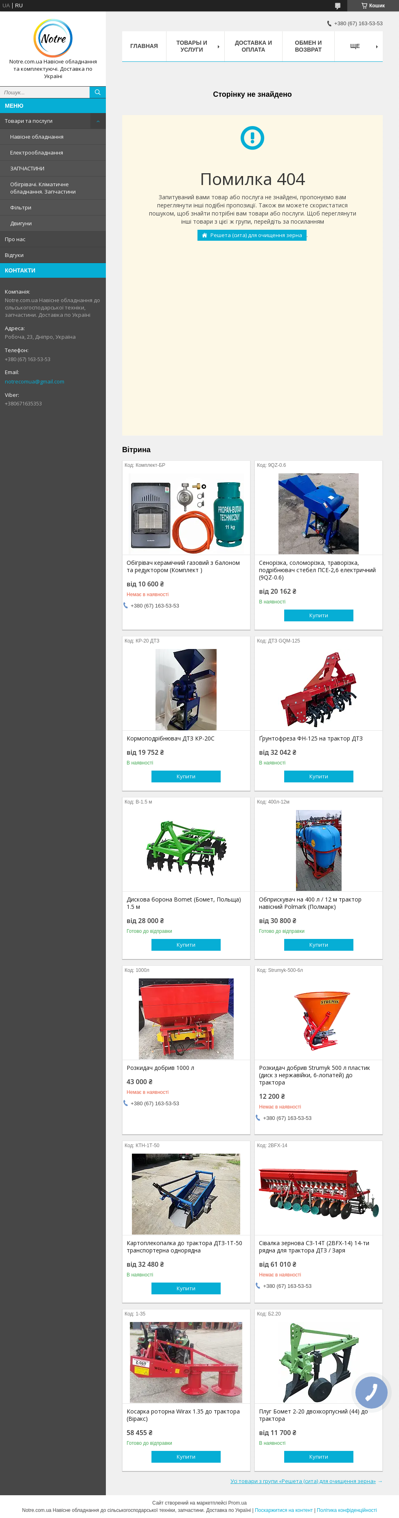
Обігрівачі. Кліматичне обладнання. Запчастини (43, 188)
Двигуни (21, 223)
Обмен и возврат (308, 46)
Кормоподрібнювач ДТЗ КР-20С (171, 738)
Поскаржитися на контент (284, 1510)
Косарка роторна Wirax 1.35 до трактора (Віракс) (183, 1415)
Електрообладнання (36, 152)
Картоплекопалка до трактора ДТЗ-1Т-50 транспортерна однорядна (184, 1246)
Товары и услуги (191, 46)
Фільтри (20, 207)
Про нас (15, 239)
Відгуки (14, 255)
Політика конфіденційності (347, 1510)
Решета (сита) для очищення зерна (256, 235)
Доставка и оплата (253, 46)
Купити (318, 615)
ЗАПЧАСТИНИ (27, 168)
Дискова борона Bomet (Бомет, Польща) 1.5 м (184, 903)
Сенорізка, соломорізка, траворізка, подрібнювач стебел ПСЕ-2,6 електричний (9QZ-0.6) (317, 570)
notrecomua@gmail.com (34, 381)
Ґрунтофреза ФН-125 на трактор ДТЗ (311, 738)
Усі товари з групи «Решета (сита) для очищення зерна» (303, 1481)
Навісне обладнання (37, 136)
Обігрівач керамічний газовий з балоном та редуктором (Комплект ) (183, 566)
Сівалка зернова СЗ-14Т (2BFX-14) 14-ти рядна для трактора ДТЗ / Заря (314, 1246)
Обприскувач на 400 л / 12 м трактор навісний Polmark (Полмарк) (310, 903)
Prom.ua (237, 1503)
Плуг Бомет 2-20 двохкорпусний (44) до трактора (313, 1415)
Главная (144, 46)
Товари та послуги (29, 120)
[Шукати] (98, 92)
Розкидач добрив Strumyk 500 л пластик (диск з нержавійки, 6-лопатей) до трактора (314, 1075)
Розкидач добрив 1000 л (160, 1068)
